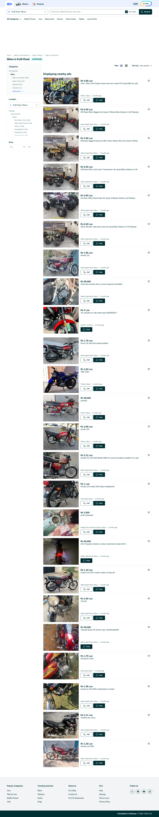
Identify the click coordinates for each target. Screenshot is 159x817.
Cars (40, 19)
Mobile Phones (30, 19)
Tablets (81, 19)
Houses (60, 19)
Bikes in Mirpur (37, 55)
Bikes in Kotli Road (52, 55)
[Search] (145, 12)
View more (17, 91)
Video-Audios (71, 19)
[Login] (135, 4)
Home (9, 55)
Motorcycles (49, 19)
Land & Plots (92, 19)
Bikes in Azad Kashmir (21, 55)
